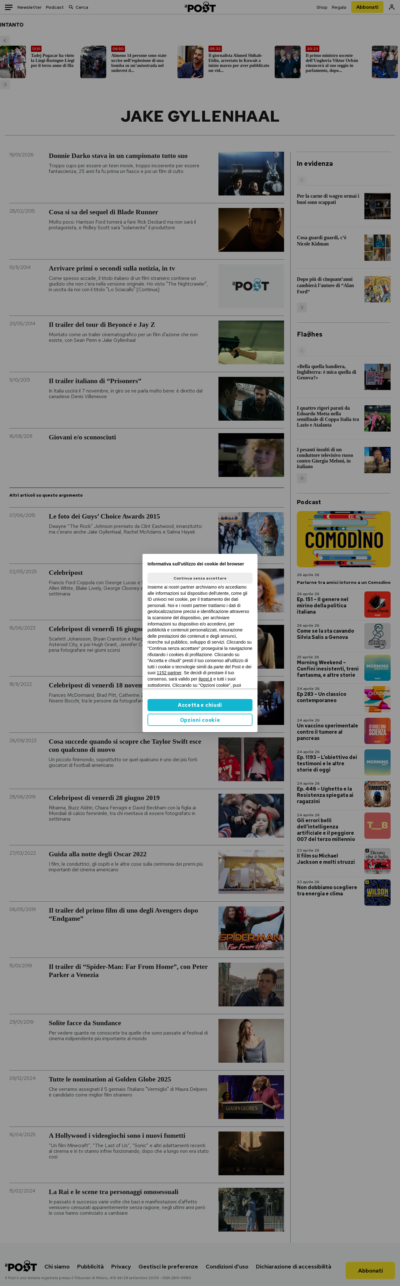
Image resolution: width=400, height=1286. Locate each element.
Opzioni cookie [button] (200, 720)
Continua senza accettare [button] (200, 578)
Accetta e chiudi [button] (200, 705)
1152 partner (169, 672)
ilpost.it (205, 678)
